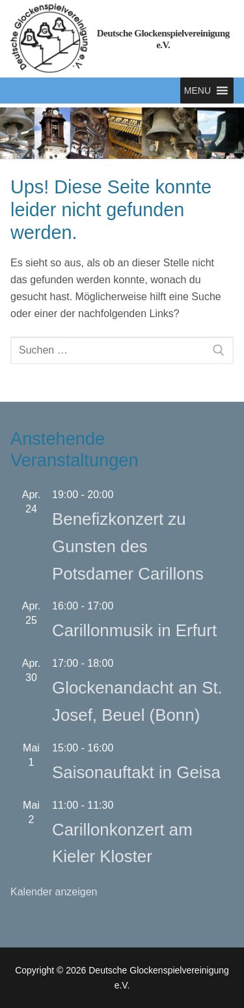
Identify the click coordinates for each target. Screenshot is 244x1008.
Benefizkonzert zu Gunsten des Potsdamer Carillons (128, 546)
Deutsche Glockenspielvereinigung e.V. (163, 39)
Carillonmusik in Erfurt (134, 630)
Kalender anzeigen (53, 891)
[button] (197, 90)
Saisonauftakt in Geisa (136, 772)
